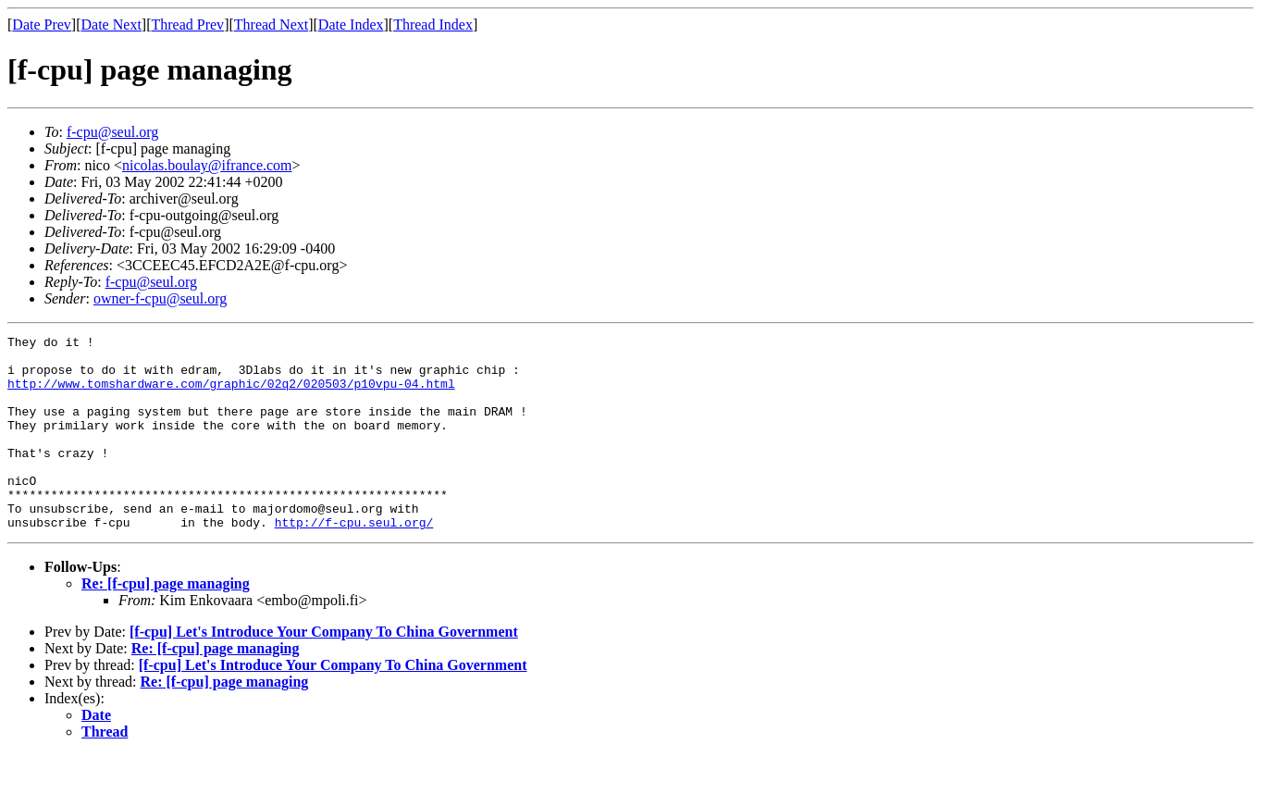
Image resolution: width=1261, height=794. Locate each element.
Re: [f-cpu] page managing (165, 622)
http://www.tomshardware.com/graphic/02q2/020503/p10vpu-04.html (231, 394)
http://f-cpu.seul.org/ (354, 560)
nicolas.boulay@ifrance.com (207, 165)
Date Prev (41, 24)
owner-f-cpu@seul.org (160, 298)
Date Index (351, 24)
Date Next (111, 24)
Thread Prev (187, 24)
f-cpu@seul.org (112, 132)
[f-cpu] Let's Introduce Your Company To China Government (324, 670)
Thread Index (433, 24)
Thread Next (271, 24)
